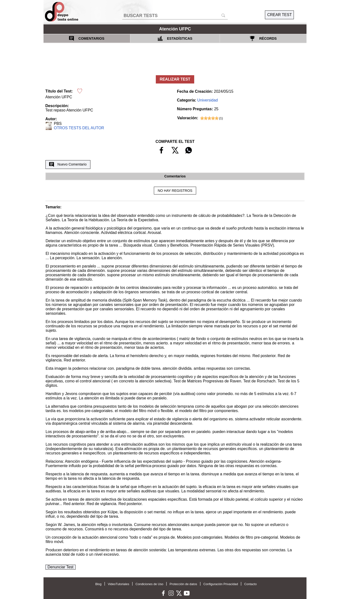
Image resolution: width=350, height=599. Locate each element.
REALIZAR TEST (175, 79)
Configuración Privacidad (220, 584)
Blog (98, 584)
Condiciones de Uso (149, 584)
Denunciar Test (60, 567)
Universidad (207, 100)
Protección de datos (183, 584)
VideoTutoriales (118, 584)
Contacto (250, 584)
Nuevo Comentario (68, 164)
